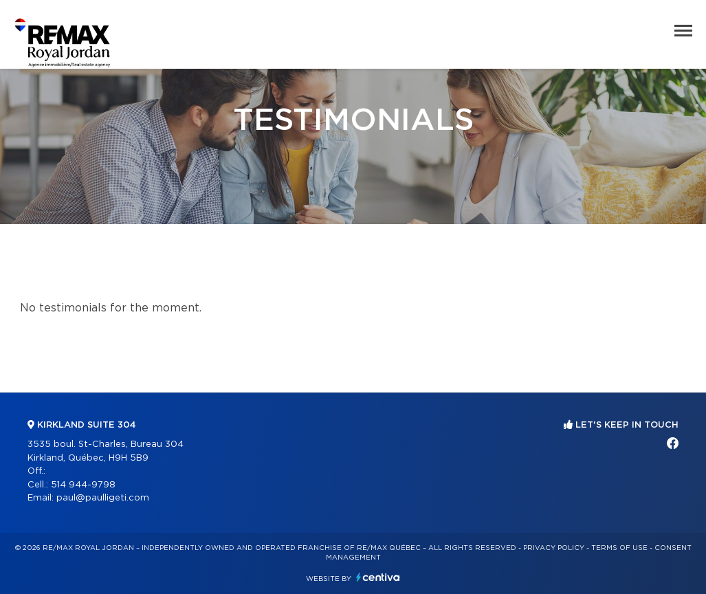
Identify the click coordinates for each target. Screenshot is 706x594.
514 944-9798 (83, 485)
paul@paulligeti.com (102, 498)
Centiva (378, 577)
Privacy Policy (553, 547)
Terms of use (619, 547)
